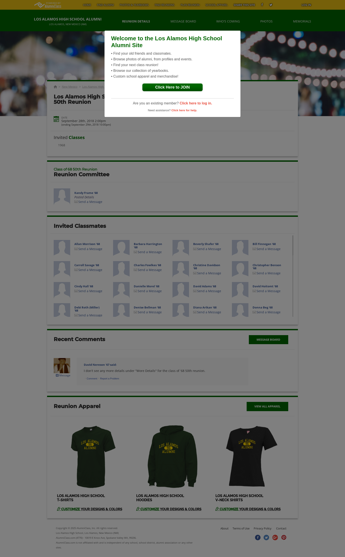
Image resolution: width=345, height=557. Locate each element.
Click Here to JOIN (172, 87)
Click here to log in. (196, 103)
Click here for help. (184, 110)
